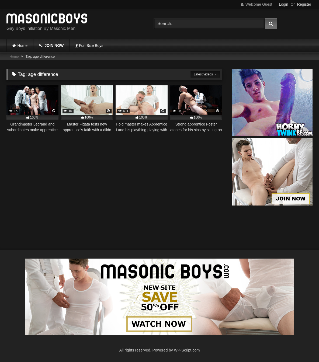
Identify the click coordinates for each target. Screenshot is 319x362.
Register (304, 4)
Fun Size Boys (89, 45)
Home (22, 45)
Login (283, 4)
